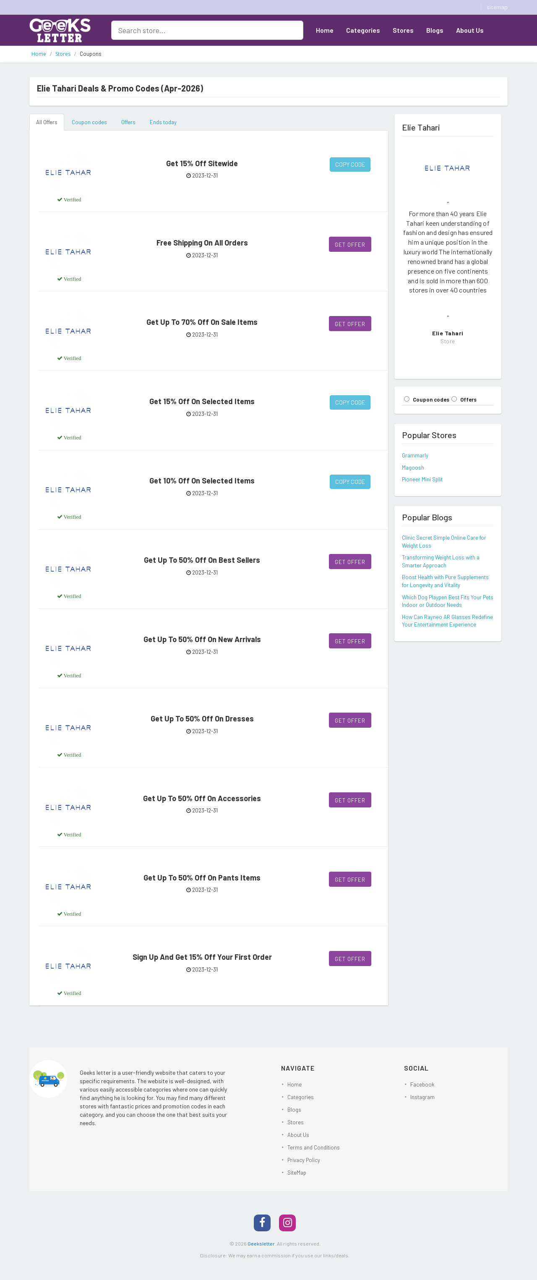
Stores (403, 30)
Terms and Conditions (313, 1147)
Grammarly (415, 455)
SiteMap (296, 1172)
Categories (363, 30)
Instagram (422, 1097)
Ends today (163, 122)
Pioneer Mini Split (422, 479)
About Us (470, 30)
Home (325, 30)
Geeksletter (261, 1243)
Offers (128, 122)
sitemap (497, 6)
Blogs (434, 30)
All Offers (46, 122)
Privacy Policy (303, 1160)
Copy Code (350, 164)
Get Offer (350, 244)
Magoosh (413, 467)
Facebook (422, 1084)
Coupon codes (89, 122)
